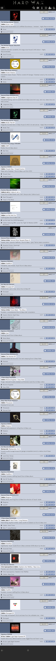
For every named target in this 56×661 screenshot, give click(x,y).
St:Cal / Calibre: (6, 636)
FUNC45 (14, 190)
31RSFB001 (17, 307)
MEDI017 (14, 70)
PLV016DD (12, 377)
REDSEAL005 (14, 95)
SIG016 (9, 424)
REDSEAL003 (14, 495)
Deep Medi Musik (6, 70)
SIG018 (9, 167)
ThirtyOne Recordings (7, 143)
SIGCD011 (10, 261)
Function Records (6, 190)
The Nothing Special (7, 22)
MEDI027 (15, 400)
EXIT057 (11, 284)
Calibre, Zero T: (5, 520)
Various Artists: (5, 240)
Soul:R (3, 611)
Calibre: (3, 24)
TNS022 (16, 22)
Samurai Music (5, 95)
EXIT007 (11, 447)
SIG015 (9, 213)
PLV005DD (12, 518)
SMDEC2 (13, 238)
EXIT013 (11, 564)
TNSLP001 (16, 45)
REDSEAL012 (14, 354)
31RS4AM (17, 143)
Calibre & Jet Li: (5, 192)
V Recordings (5, 377)
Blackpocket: (5, 449)
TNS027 (16, 120)
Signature (4, 167)
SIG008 (9, 634)
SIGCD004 (10, 472)
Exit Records (5, 284)
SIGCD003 (10, 541)
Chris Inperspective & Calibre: (10, 567)
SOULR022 (8, 611)
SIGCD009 (10, 331)
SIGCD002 (10, 587)
